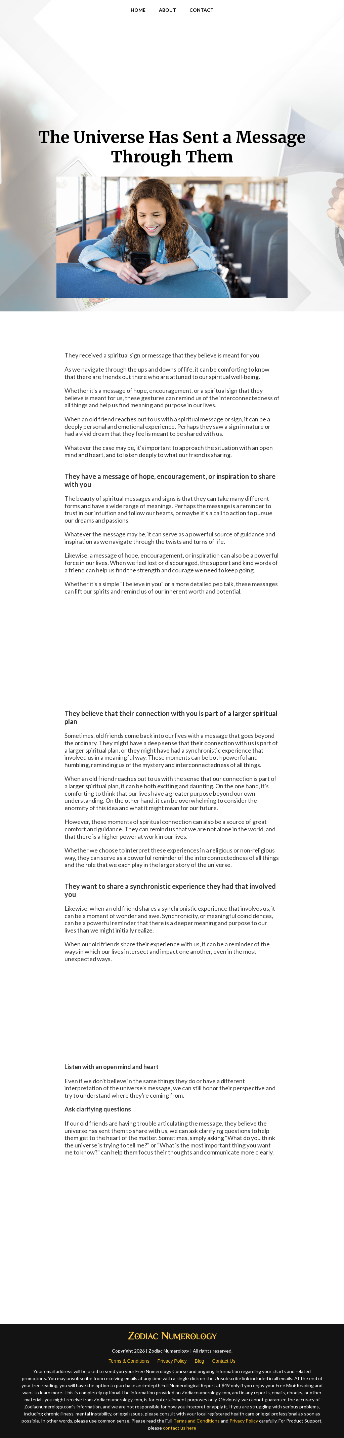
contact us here (179, 1428)
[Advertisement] (172, 74)
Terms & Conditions (129, 1361)
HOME (138, 10)
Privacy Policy (172, 1361)
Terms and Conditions (196, 1421)
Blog (199, 1361)
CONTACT (201, 10)
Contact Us (223, 1361)
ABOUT (167, 10)
